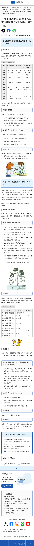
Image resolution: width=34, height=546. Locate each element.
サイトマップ (5, 529)
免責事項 (4, 532)
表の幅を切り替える (8, 62)
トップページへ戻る (26, 463)
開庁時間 (9, 493)
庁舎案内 (8, 486)
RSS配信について (13, 532)
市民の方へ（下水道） (19, 9)
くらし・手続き (22, 7)
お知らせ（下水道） (10, 458)
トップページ (13, 7)
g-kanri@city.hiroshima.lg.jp (18, 451)
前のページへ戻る (10, 463)
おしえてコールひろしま (21, 544)
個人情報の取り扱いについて (19, 529)
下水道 (9, 9)
